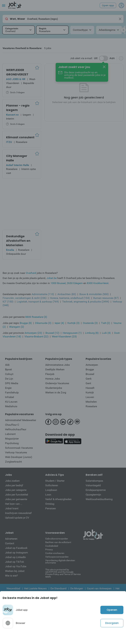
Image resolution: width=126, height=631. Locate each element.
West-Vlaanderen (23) (64, 336)
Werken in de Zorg (55, 392)
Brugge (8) (26, 323)
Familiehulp (12, 392)
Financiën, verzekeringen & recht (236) (25, 298)
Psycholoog (12, 443)
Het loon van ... (13, 503)
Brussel (90, 374)
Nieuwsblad (13, 588)
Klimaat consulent (20, 137)
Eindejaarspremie (96, 490)
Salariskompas (94, 480)
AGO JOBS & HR (15, 79)
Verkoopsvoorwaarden (57, 556)
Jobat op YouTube (15, 566)
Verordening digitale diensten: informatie (60, 561)
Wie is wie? (11, 575)
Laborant (10, 434)
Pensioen (50, 508)
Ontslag (49, 503)
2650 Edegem (75, 283)
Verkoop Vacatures (16, 452)
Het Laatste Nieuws (35, 588)
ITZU (9, 142)
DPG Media (11, 383)
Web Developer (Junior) (18, 457)
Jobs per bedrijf (14, 485)
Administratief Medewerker (20, 420)
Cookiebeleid (51, 546)
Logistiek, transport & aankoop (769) (38, 301)
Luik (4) (106, 332)
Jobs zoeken (12, 480)
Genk (89, 378)
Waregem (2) (16, 326)
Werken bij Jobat (14, 571)
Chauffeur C (12, 424)
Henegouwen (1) (72, 332)
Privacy (49, 549)
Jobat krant (11, 508)
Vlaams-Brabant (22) (36, 336)
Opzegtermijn (93, 494)
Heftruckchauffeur (15, 429)
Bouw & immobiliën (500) (94, 294)
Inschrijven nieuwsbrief (18, 513)
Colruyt (9, 374)
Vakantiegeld (93, 485)
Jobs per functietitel (16, 494)
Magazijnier (12, 438)
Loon (48, 494)
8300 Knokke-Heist (97, 283)
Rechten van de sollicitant (58, 542)
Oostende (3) (90, 323)
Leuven (90, 397)
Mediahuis (11, 406)
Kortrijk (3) (73, 323)
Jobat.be (51, 278)
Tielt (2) (105, 323)
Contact (9, 543)
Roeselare (91, 406)
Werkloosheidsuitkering (99, 499)
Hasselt (90, 387)
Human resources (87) (106, 298)
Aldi (7, 364)
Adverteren (11, 538)
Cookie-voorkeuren (54, 553)
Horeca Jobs (52, 378)
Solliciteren (51, 485)
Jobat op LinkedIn (15, 557)
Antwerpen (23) (33, 332)
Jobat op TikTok (14, 561)
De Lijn (9, 378)
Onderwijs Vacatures (57, 383)
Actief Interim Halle (17, 165)
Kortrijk (90, 392)
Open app (108, 5)
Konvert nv (12, 114)
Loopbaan (51, 490)
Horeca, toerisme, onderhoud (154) (70, 298)
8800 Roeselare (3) (36, 316)
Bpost (8, 369)
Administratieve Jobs (57, 364)
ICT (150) (8, 301)
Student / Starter (54, 480)
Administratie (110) (43, 294)
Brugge (90, 369)
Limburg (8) (92, 332)
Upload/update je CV (17, 517)
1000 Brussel (58, 283)
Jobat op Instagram (16, 552)
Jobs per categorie (15, 490)
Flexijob (49, 374)
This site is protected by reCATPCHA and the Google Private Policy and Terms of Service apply (63, 573)
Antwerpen (92, 364)
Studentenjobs (53, 387)
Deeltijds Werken (54, 369)
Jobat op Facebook (16, 547)
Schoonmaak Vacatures (19, 447)
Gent (88, 383)
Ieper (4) (59, 323)
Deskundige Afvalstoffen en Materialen (18, 240)
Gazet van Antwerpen (99, 588)
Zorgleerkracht (13, 461)
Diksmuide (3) (43, 323)
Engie (8, 387)
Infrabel (9, 397)
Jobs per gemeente (16, 499)
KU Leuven (11, 401)
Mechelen (91, 401)
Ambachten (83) (66, 294)
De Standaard (58, 588)
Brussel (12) (52, 332)
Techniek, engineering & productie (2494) (85, 301)
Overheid (31, 272)
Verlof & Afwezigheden (58, 499)
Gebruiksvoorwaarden (56, 538)
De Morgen (76, 588)
